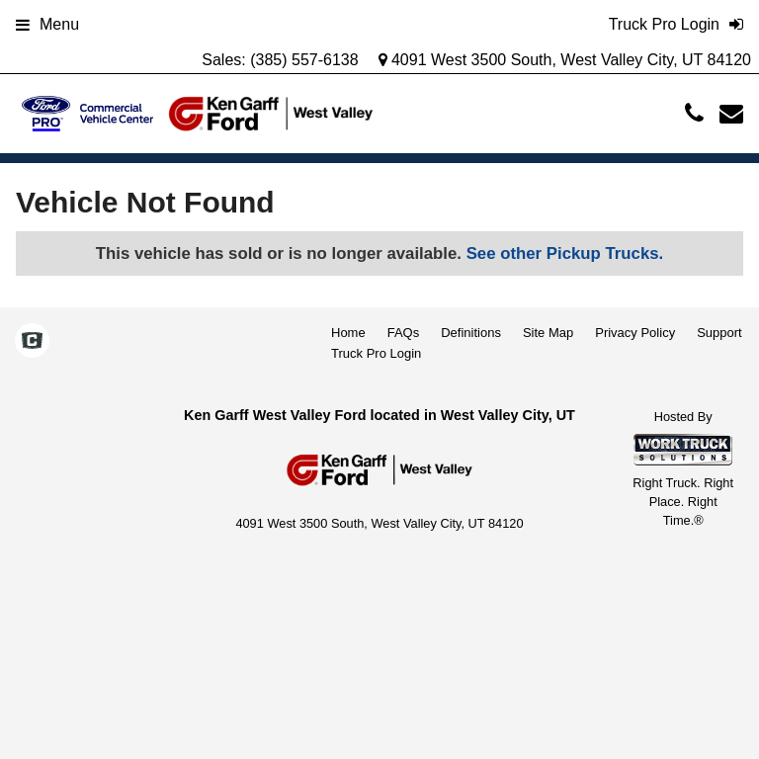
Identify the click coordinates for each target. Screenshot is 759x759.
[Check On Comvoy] (32, 342)
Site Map (548, 332)
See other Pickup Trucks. (565, 253)
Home (348, 332)
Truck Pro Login (376, 353)
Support (719, 332)
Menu (47, 24)
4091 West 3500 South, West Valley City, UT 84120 (565, 59)
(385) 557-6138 (304, 59)
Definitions (471, 332)
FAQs (403, 332)
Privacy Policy (635, 332)
